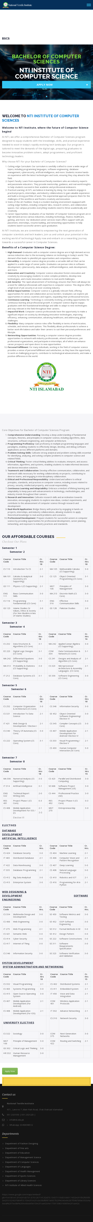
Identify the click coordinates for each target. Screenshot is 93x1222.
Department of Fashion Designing (21, 1143)
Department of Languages (18, 1166)
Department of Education (17, 1153)
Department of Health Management (22, 1171)
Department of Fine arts (17, 1148)
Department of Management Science (23, 1157)
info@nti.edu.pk (16, 1119)
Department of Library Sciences (20, 1180)
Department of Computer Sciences (22, 1162)
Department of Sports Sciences (20, 1176)
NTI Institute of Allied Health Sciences (23, 1185)
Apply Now (10, 1071)
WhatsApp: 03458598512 (21, 1125)
